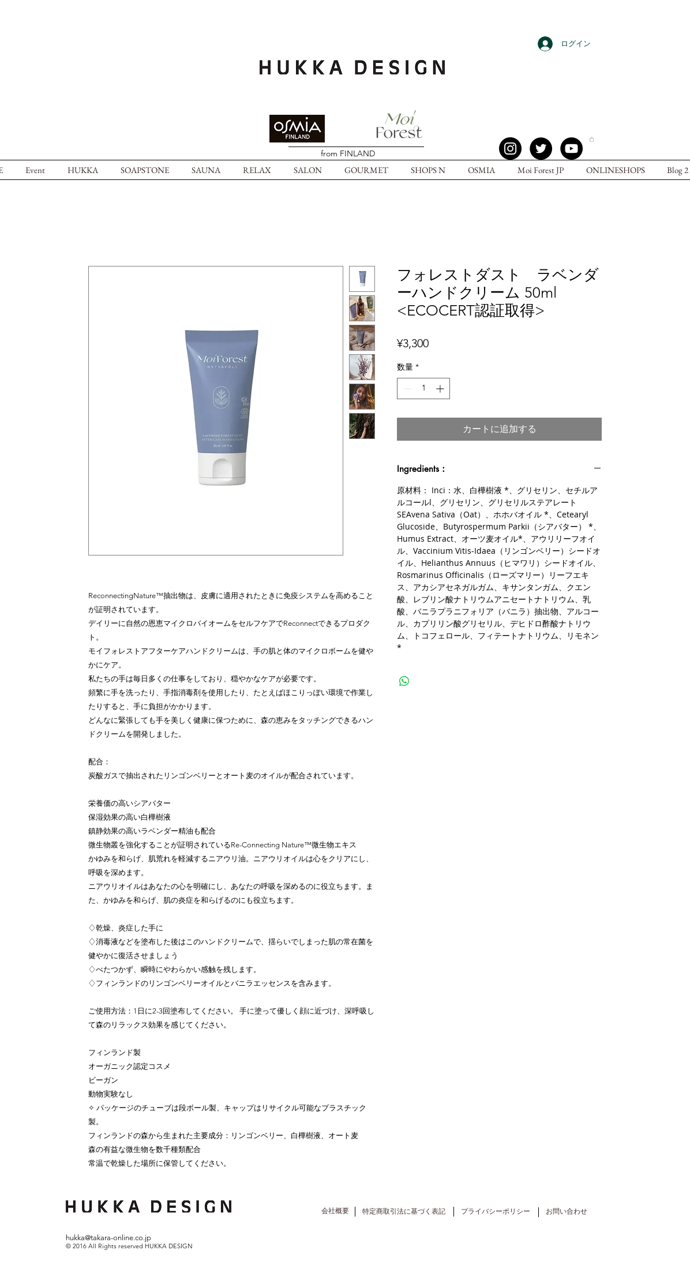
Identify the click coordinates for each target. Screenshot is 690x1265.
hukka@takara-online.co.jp (108, 1237)
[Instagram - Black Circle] (510, 148)
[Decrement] (406, 388)
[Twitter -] (541, 148)
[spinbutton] (423, 388)
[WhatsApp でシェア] (404, 681)
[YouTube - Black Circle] (571, 148)
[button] (592, 139)
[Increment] (441, 388)
